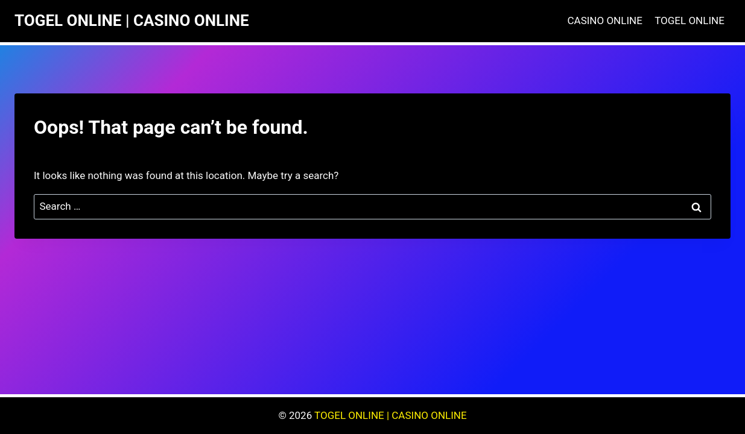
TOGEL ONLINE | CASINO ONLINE (390, 415)
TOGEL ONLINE (689, 20)
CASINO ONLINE (605, 20)
